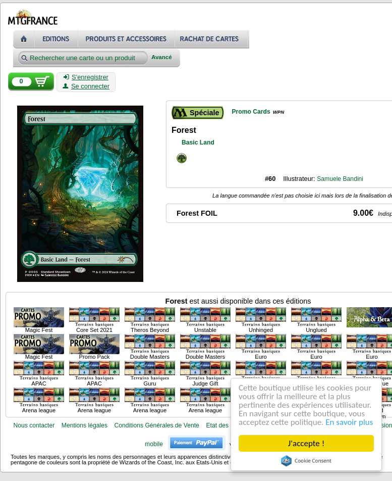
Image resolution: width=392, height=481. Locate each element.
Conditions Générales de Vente (157, 425)
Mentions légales (84, 425)
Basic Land (198, 142)
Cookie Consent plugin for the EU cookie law (306, 460)
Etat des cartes (226, 425)
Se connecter (86, 86)
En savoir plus (349, 422)
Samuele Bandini (340, 178)
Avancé (161, 57)
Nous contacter (33, 425)
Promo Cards (251, 111)
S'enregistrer (86, 77)
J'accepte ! (306, 443)
